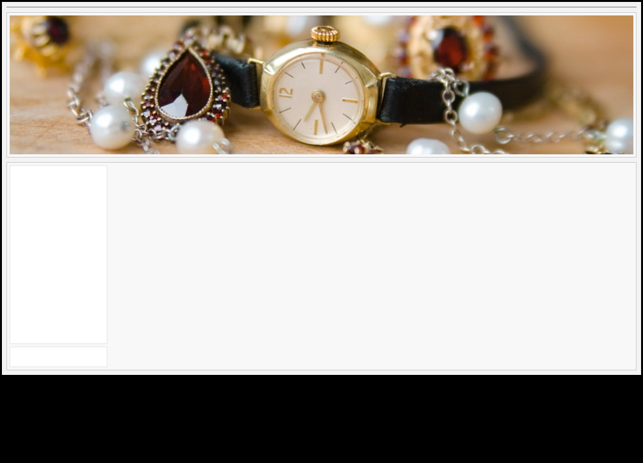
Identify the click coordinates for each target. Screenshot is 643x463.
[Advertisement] (58, 253)
